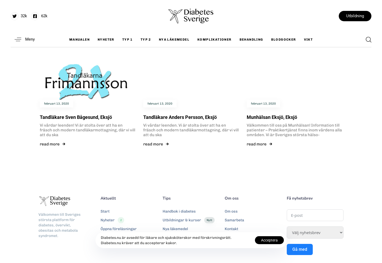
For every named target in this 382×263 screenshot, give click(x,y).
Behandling (251, 39)
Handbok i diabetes (179, 211)
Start (105, 211)
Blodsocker (283, 39)
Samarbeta (234, 220)
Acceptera (269, 240)
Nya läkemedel (174, 39)
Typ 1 (127, 39)
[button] (23, 39)
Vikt (308, 39)
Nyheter (106, 39)
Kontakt (231, 229)
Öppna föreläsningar (119, 229)
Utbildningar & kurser (189, 220)
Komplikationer (214, 39)
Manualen (79, 39)
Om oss (231, 211)
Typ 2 (146, 39)
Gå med (299, 249)
